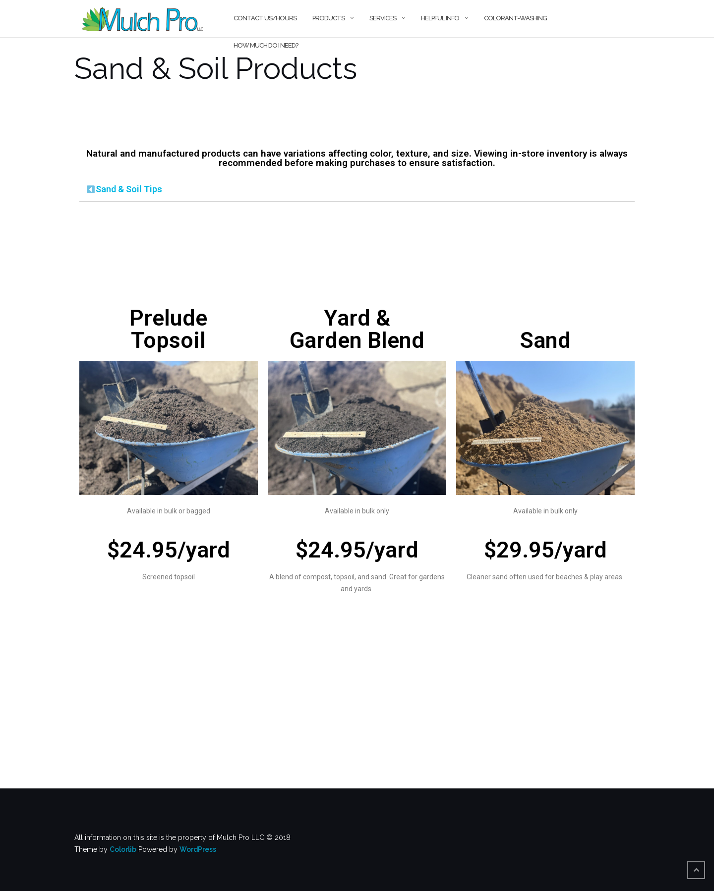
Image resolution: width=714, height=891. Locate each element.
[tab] (357, 189)
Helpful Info (440, 18)
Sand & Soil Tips (129, 189)
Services (382, 18)
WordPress (197, 849)
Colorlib (123, 849)
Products (328, 18)
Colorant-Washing (515, 18)
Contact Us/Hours (265, 18)
